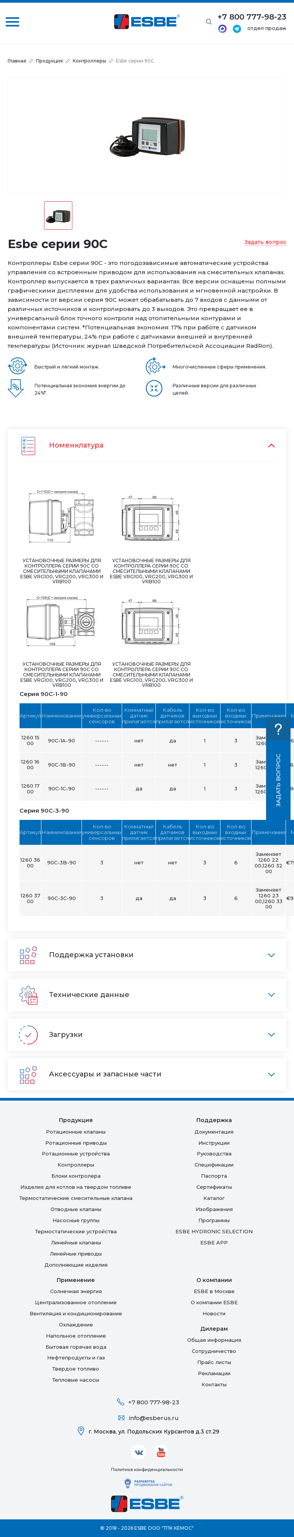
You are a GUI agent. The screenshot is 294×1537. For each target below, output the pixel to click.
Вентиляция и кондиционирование (75, 1313)
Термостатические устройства (76, 1231)
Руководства (214, 1153)
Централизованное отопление (76, 1302)
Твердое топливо (75, 1369)
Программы (214, 1220)
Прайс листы (214, 1362)
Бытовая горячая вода (76, 1347)
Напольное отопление (76, 1336)
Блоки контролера (76, 1176)
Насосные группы (76, 1220)
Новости (214, 1313)
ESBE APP (214, 1242)
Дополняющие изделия (76, 1265)
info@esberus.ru (154, 1418)
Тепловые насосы (75, 1380)
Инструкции (214, 1143)
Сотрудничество (214, 1351)
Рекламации (214, 1373)
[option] (147, 135)
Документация (214, 1132)
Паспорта (214, 1176)
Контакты (214, 1384)
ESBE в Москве (214, 1291)
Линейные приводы (76, 1254)
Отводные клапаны (76, 1209)
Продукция (49, 61)
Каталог (214, 1198)
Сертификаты (214, 1187)
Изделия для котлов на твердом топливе (75, 1187)
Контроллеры (89, 61)
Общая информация (214, 1340)
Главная (17, 61)
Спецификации (214, 1165)
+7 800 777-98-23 (153, 1402)
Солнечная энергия (76, 1291)
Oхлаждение (76, 1324)
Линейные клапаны (76, 1242)
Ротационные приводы (76, 1143)
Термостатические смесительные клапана (76, 1198)
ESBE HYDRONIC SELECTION (214, 1231)
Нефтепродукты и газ (76, 1357)
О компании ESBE (214, 1302)
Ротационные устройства (76, 1153)
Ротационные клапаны (76, 1132)
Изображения (214, 1209)
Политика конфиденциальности (147, 1469)
